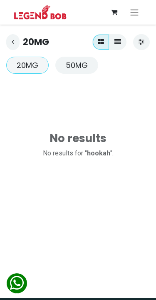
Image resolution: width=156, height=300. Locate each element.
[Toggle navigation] (134, 12)
